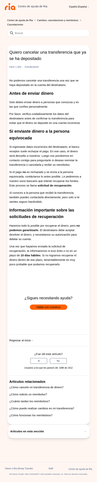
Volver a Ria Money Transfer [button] (19, 468)
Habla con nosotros (48, 307)
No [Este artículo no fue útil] (58, 361)
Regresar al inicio (21, 340)
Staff (51, 468)
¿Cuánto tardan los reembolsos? (29, 401)
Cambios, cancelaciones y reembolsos (57, 20)
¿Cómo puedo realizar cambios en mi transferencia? (41, 408)
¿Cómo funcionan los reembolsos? (31, 415)
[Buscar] (48, 33)
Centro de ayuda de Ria (20, 20)
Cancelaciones (15, 24)
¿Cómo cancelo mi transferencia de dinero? (36, 387)
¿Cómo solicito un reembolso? (28, 394)
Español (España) (79, 7)
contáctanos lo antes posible (42, 176)
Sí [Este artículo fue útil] (39, 361)
